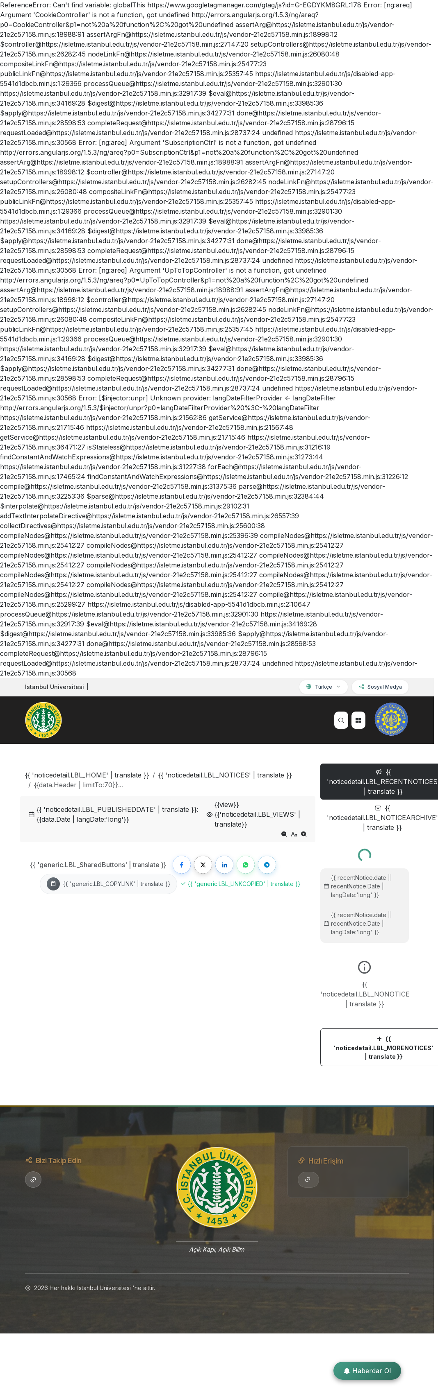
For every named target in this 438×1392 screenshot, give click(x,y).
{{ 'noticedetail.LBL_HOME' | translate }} (87, 775)
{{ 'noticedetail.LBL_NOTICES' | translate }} (225, 775)
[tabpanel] (364, 954)
